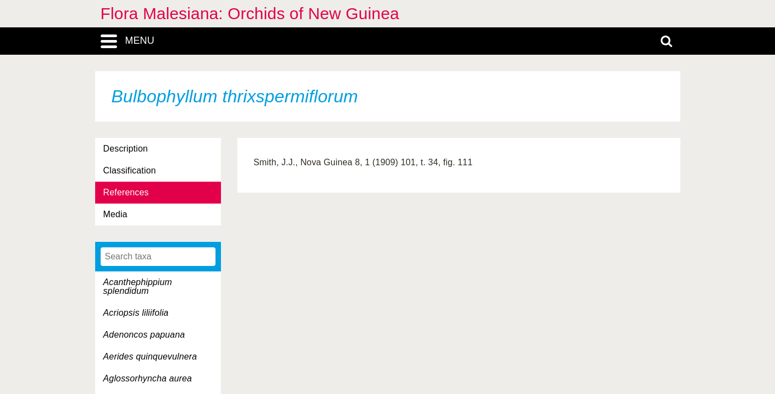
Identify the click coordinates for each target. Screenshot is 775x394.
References (126, 192)
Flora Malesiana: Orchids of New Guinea (250, 13)
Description (125, 148)
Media (115, 214)
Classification (129, 170)
